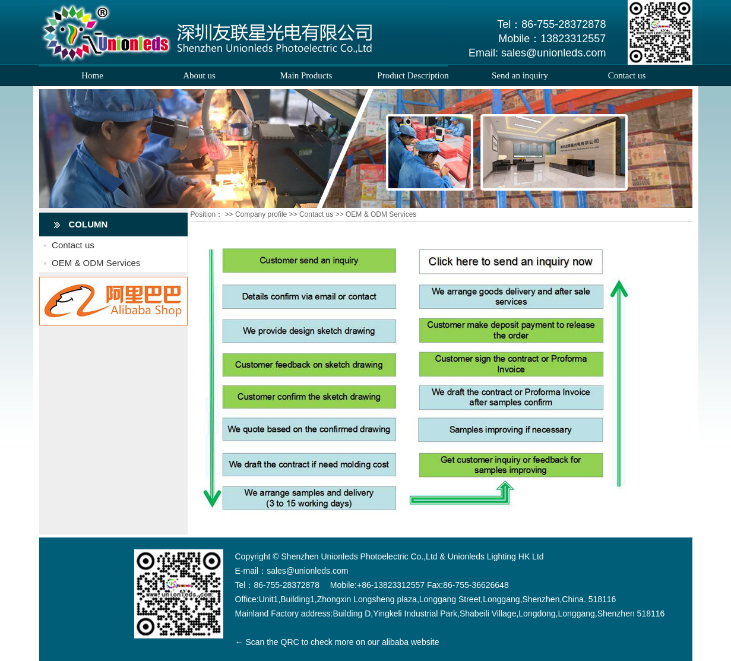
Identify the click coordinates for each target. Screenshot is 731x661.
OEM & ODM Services (96, 263)
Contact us (627, 75)
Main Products (306, 75)
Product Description (412, 75)
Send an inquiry (520, 75)
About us (199, 75)
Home (92, 75)
